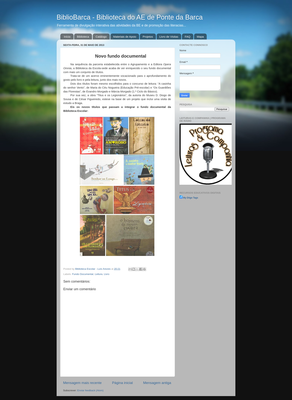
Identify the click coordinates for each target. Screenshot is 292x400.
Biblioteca (83, 36)
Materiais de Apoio (124, 36)
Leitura (98, 274)
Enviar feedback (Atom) (90, 390)
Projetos (148, 36)
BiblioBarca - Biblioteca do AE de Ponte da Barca (130, 17)
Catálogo (101, 36)
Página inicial (122, 383)
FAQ (187, 36)
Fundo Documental (82, 274)
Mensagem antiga (157, 383)
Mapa (200, 36)
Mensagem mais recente (82, 383)
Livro (106, 274)
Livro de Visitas (168, 36)
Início (67, 36)
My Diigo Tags (190, 197)
